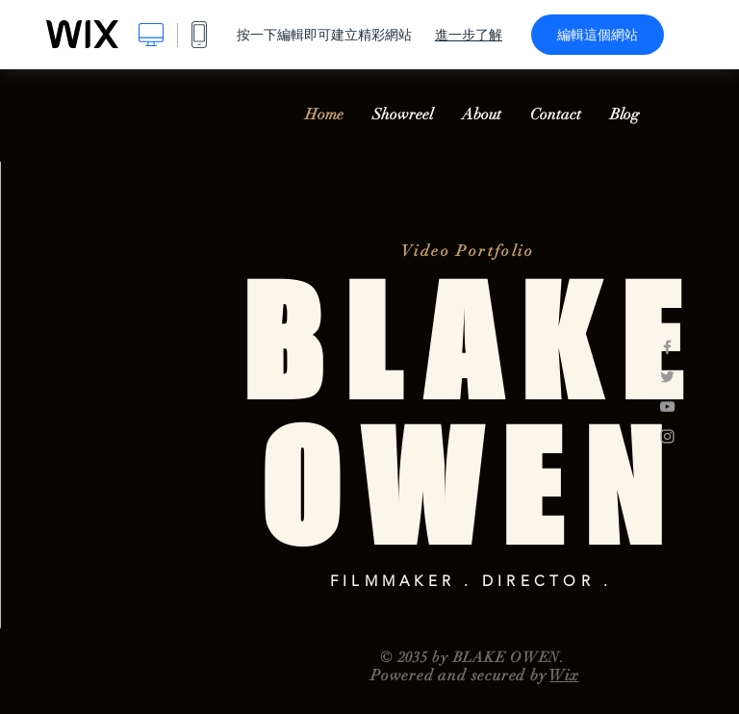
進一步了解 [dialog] (468, 34)
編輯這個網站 (597, 34)
